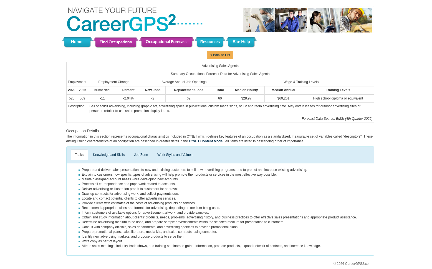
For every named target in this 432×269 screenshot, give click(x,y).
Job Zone (141, 155)
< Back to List (220, 55)
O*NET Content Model (206, 141)
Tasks (79, 155)
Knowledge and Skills (109, 155)
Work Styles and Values (174, 155)
